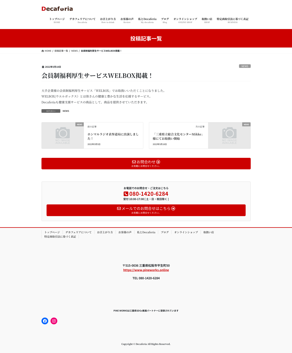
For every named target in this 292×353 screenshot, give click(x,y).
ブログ (165, 232)
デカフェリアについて (78, 232)
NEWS (244, 66)
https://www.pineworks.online (146, 270)
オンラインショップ (186, 232)
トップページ (52, 232)
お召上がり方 (105, 232)
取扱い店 (208, 232)
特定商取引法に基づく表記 (60, 236)
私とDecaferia (146, 232)
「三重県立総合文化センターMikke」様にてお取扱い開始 (178, 136)
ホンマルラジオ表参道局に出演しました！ (113, 136)
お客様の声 (125, 232)
